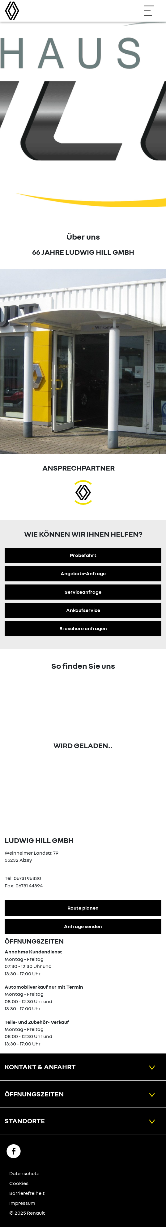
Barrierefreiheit (27, 1193)
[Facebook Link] (13, 1151)
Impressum (22, 1203)
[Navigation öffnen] (152, 11)
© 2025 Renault (27, 1213)
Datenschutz (24, 1173)
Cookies (18, 1183)
